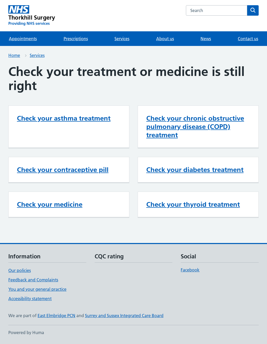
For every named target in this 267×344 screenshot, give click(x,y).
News (206, 38)
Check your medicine (49, 204)
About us (165, 38)
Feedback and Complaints (33, 279)
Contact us (248, 38)
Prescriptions (76, 38)
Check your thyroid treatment (193, 204)
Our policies (19, 270)
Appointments (23, 38)
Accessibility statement (30, 298)
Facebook (190, 269)
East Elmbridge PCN (56, 315)
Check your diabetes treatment (195, 169)
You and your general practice (37, 289)
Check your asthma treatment (64, 118)
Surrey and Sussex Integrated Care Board (124, 315)
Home (14, 55)
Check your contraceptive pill (62, 169)
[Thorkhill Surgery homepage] (31, 15)
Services (121, 38)
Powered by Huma (26, 332)
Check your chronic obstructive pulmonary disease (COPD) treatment (195, 126)
